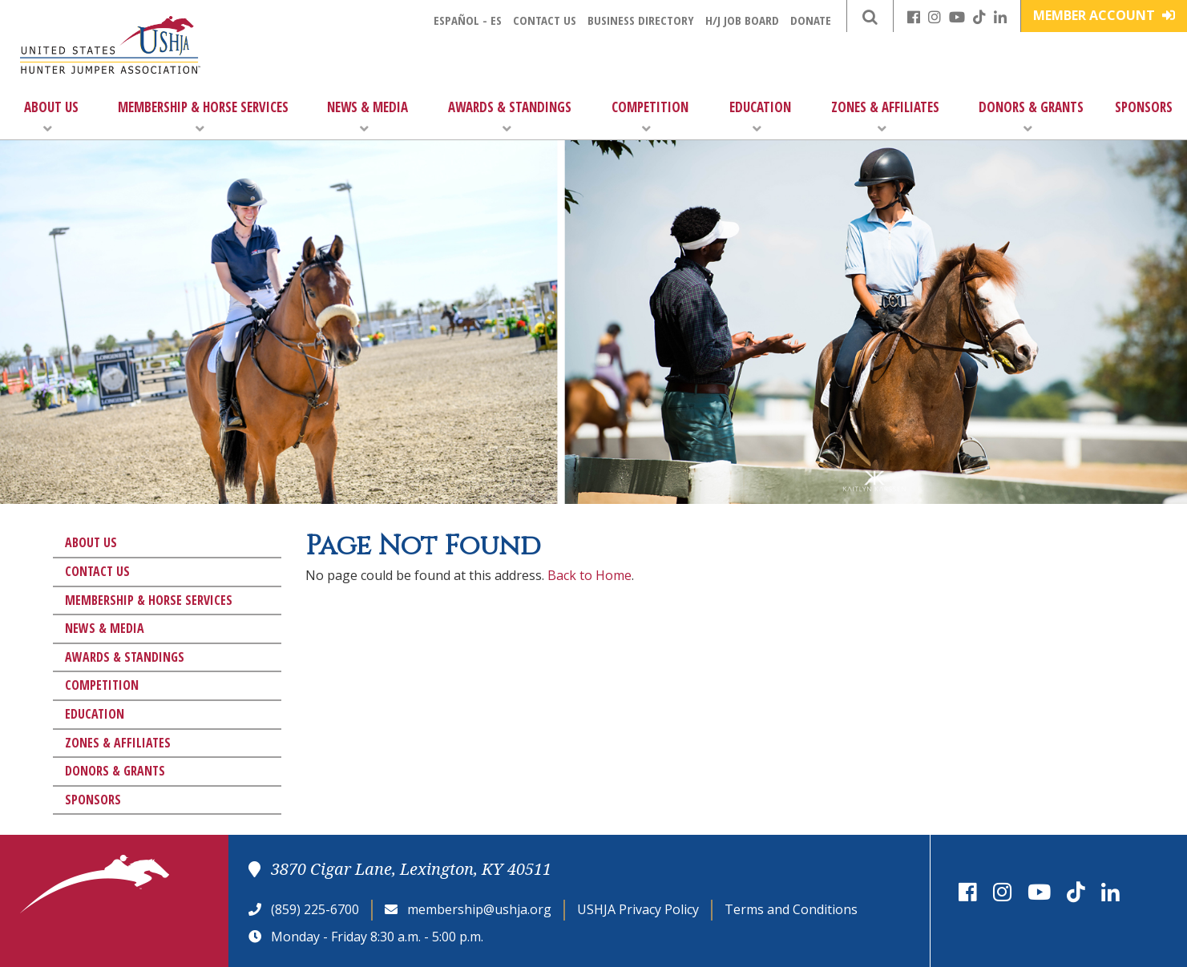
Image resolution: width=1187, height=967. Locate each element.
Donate (810, 20)
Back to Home (589, 575)
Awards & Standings (509, 116)
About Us (51, 116)
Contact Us (544, 20)
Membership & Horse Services (203, 116)
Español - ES (468, 20)
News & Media (367, 116)
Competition (650, 116)
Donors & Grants (1031, 116)
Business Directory (640, 20)
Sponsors (1144, 107)
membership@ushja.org (479, 909)
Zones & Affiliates (885, 116)
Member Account (1104, 15)
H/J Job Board (742, 20)
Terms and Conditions (791, 909)
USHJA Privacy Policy (638, 909)
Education (760, 116)
